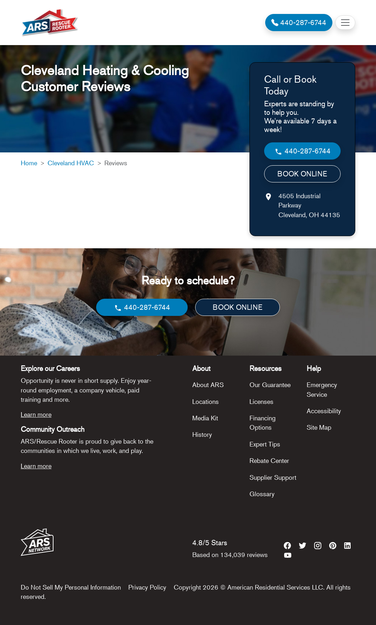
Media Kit (205, 418)
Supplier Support (272, 477)
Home (29, 163)
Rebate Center (269, 460)
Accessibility (324, 411)
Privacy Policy (147, 587)
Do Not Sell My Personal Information (71, 587)
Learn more (36, 414)
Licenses (261, 401)
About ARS (208, 385)
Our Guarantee (270, 385)
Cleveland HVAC (71, 163)
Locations (205, 401)
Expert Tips (264, 444)
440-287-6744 (302, 151)
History (202, 434)
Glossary (261, 494)
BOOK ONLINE (302, 173)
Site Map (319, 427)
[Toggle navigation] (345, 22)
